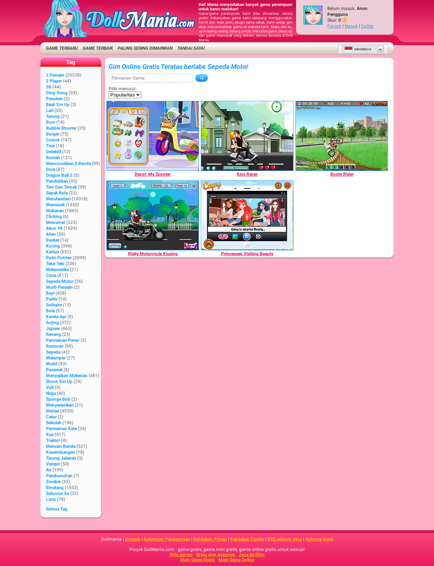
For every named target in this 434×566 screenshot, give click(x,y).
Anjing (52, 322)
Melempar (55, 358)
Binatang (55, 487)
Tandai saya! (191, 48)
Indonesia (357, 49)
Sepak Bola (57, 193)
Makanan (55, 210)
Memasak (55, 204)
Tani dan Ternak (61, 187)
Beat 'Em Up (58, 104)
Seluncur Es (57, 493)
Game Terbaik (98, 48)
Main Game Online (236, 559)
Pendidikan (57, 181)
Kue (50, 434)
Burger (52, 134)
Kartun (52, 251)
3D (48, 86)
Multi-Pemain (59, 287)
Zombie (53, 481)
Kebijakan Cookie (247, 539)
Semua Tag (56, 508)
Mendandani (58, 198)
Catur (51, 416)
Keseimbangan (60, 452)
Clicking (54, 216)
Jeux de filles (251, 554)
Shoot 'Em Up (59, 381)
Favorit (334, 26)
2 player (54, 81)
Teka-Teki (55, 263)
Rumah (53, 157)
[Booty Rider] (341, 136)
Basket (52, 240)
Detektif (53, 151)
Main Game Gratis (197, 559)
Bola (50, 310)
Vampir (53, 464)
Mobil (51, 363)
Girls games (181, 554)
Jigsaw (53, 328)
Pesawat (54, 369)
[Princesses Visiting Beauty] (247, 215)
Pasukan (54, 98)
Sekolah (53, 422)
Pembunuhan (59, 475)
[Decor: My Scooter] (152, 136)
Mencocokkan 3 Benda (68, 163)
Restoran (55, 346)
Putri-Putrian (59, 257)
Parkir (51, 299)
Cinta (51, 275)
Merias (52, 411)
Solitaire (54, 304)
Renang (53, 334)
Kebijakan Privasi (210, 539)
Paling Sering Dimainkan (145, 48)
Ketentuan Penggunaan (167, 539)
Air (48, 469)
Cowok (53, 140)
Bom (50, 122)
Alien (51, 234)
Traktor (53, 440)
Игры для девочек (215, 554)
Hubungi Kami (319, 539)
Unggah (132, 539)
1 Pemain (55, 75)
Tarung (53, 116)
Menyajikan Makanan (67, 375)
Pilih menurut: (122, 88)
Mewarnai (55, 222)
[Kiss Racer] (247, 136)
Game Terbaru (62, 48)
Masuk (351, 26)
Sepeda (53, 352)
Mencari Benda (60, 446)
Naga (51, 393)
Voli (50, 387)
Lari (49, 110)
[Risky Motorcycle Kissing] (152, 215)
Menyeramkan (60, 405)
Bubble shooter (61, 128)
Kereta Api (56, 316)
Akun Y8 (54, 228)
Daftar (367, 26)
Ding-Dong (57, 92)
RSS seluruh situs (284, 539)
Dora (50, 169)
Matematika (57, 269)
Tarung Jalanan (61, 458)
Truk (50, 145)
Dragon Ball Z (59, 175)
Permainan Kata (61, 428)
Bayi (50, 293)
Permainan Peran (62, 340)
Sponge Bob (58, 399)
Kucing (53, 246)
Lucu (51, 499)
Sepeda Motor (60, 281)
